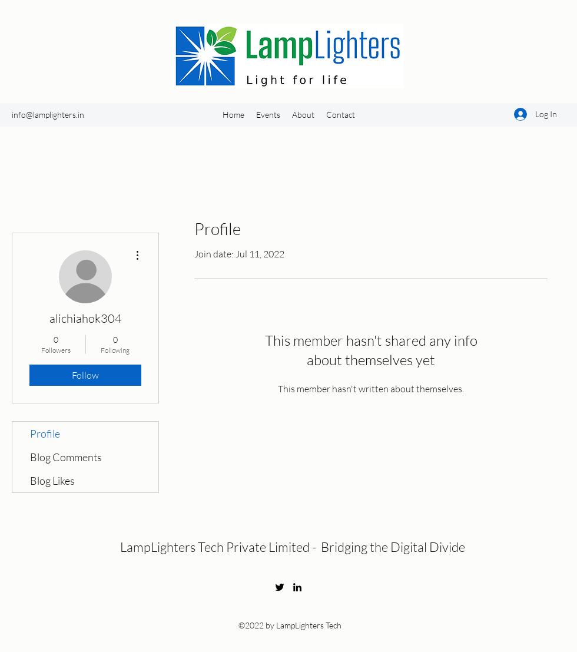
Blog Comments (66, 457)
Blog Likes (52, 480)
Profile (45, 433)
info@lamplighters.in (48, 115)
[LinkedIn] (297, 587)
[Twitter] (280, 587)
